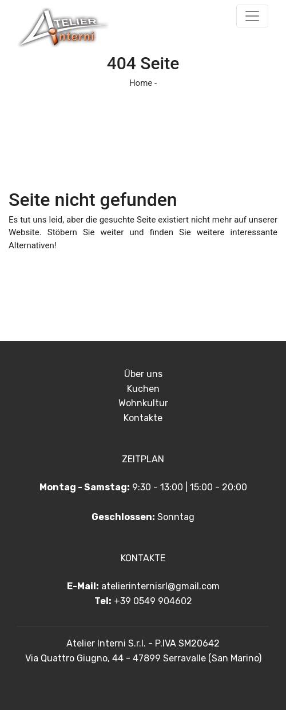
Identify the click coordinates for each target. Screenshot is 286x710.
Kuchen (143, 388)
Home (140, 83)
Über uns (143, 373)
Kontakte (143, 417)
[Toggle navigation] (252, 16)
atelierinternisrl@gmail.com (160, 586)
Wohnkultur (143, 403)
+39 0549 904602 (153, 601)
